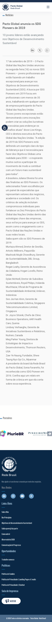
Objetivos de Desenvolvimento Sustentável (17, 523)
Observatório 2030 (8, 539)
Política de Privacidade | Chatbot (13, 585)
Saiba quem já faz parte (10, 528)
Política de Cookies (8, 574)
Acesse (10, 601)
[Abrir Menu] (48, 7)
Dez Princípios (7, 517)
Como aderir (6, 534)
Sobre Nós (5, 512)
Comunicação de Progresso (11, 545)
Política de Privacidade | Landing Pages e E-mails (19, 579)
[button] (2, 433)
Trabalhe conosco (8, 559)
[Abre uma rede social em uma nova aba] (4, 496)
